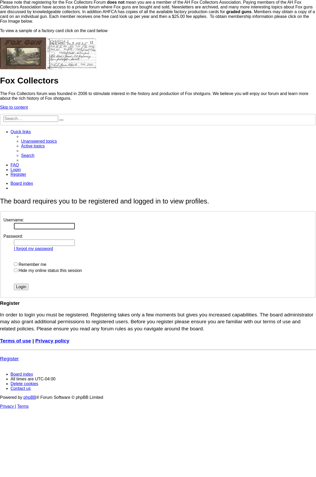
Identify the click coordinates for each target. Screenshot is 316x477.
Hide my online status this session (48, 270)
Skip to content (14, 107)
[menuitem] (39, 141)
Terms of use (15, 341)
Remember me (30, 264)
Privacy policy (52, 341)
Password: (13, 236)
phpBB (29, 397)
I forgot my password (33, 248)
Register (9, 358)
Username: (13, 220)
